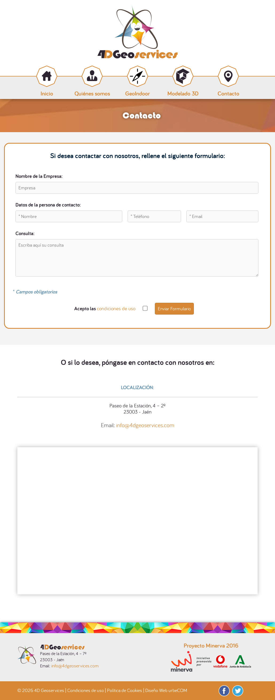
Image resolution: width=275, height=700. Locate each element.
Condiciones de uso (85, 690)
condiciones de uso (116, 308)
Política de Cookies (124, 690)
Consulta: (24, 233)
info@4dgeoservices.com (145, 425)
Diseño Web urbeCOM (166, 690)
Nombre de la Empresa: (38, 176)
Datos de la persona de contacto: (48, 204)
